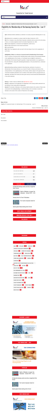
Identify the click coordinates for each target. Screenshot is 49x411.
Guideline (16, 260)
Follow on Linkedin (25, 179)
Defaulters (27, 253)
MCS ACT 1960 (16, 267)
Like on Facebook (25, 173)
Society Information (18, 282)
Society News (28, 285)
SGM (29, 277)
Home (3, 23)
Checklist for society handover (21, 248)
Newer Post (4, 143)
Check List (30, 246)
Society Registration (18, 287)
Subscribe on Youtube (25, 176)
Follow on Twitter (25, 171)
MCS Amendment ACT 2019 (19, 270)
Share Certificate (18, 280)
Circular (16, 250)
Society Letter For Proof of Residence (21, 197)
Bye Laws (8, 23)
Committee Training (26, 250)
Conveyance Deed (17, 253)
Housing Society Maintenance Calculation (23, 263)
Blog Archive (30, 184)
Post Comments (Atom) (12, 145)
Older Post (45, 143)
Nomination (16, 275)
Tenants (29, 287)
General (29, 258)
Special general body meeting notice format (22, 207)
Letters (24, 265)
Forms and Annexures (19, 258)
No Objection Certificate (19, 272)
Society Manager (17, 285)
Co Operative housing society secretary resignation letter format (24, 187)
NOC (29, 272)
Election (16, 255)
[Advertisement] (24, 155)
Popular (19, 184)
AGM (15, 246)
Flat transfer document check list (27, 201)
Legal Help (16, 265)
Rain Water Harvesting (19, 277)
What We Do (16, 289)
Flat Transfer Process (26, 255)
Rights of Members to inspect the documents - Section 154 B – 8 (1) (27, 192)
